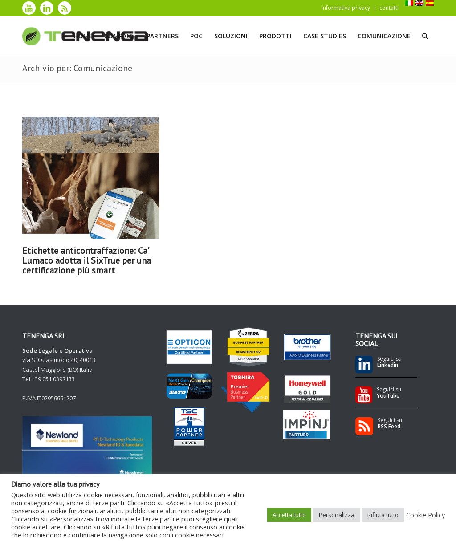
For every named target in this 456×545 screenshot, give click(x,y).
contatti (389, 8)
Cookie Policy (425, 515)
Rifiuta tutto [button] (383, 515)
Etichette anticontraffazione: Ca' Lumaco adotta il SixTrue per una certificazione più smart (86, 260)
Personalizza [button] (336, 515)
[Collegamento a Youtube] (29, 8)
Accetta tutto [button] (289, 515)
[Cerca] (425, 36)
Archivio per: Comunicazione (77, 68)
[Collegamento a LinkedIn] (46, 8)
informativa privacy (346, 8)
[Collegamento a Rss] (64, 8)
